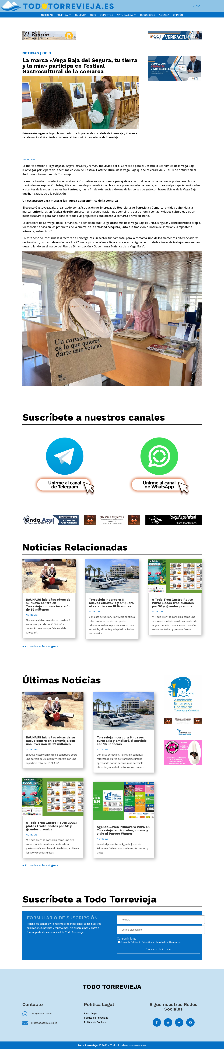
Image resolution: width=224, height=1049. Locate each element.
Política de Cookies (95, 1022)
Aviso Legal (90, 1013)
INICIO (196, 6)
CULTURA (80, 15)
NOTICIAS (47, 15)
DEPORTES (106, 15)
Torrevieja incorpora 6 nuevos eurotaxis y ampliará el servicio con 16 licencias (111, 603)
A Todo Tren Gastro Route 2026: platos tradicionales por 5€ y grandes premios (173, 603)
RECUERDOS (147, 15)
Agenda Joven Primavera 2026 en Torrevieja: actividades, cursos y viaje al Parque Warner (123, 830)
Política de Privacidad (141, 942)
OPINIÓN (178, 15)
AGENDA (164, 15)
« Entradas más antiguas (40, 646)
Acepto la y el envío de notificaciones (149, 942)
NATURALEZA (125, 15)
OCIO (93, 15)
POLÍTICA (62, 15)
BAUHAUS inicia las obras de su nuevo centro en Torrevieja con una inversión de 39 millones (48, 604)
